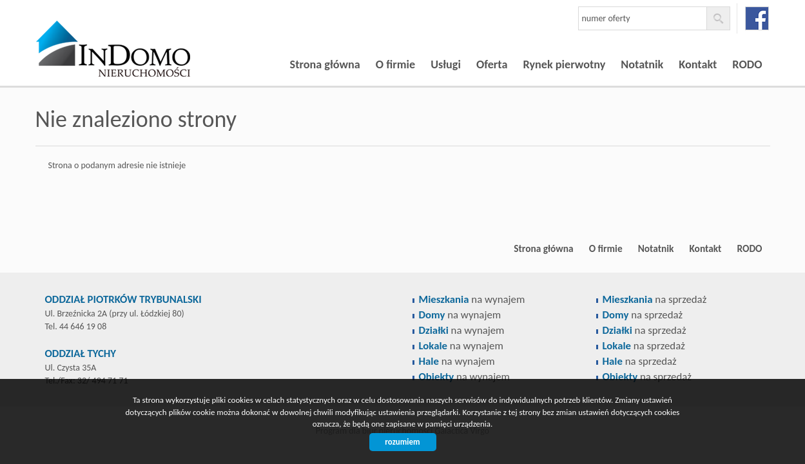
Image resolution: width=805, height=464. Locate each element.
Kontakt (698, 64)
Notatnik (642, 64)
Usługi (446, 64)
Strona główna (325, 64)
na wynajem (472, 299)
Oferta (491, 64)
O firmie (395, 64)
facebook (757, 18)
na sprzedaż (655, 299)
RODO (747, 64)
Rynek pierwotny (564, 64)
